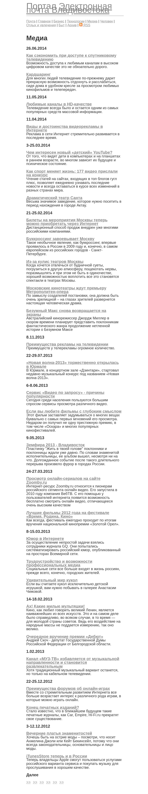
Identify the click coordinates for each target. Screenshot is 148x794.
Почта (31, 21)
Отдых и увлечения (41, 25)
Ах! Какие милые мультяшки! (55, 606)
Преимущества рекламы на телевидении (67, 344)
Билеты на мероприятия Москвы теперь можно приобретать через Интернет (67, 222)
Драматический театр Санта (54, 198)
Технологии (76, 21)
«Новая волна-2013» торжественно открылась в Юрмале (72, 364)
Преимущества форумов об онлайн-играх (68, 688)
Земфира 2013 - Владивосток (55, 445)
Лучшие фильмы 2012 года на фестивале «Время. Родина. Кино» (67, 514)
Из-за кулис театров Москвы (54, 261)
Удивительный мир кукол (52, 580)
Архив (72, 25)
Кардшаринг (38, 74)
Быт (62, 25)
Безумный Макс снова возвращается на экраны (66, 312)
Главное (44, 21)
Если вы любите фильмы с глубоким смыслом (73, 411)
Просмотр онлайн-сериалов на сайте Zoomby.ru (63, 480)
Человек (106, 21)
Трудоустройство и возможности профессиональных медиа (59, 563)
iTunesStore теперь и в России (56, 756)
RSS (84, 25)
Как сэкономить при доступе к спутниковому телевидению (71, 57)
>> (28, 782)
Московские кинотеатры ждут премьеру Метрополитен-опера (66, 290)
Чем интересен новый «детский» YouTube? (69, 152)
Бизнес (58, 21)
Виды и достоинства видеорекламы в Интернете (64, 128)
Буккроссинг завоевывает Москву (60, 238)
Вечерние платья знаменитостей (59, 733)
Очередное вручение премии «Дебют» (64, 636)
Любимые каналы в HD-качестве (59, 104)
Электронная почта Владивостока (69, 8)
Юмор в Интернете (45, 538)
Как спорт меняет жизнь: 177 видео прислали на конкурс (72, 173)
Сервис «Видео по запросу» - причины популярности (65, 394)
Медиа (92, 21)
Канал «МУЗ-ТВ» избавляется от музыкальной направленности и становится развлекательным (72, 663)
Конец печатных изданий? (52, 707)
